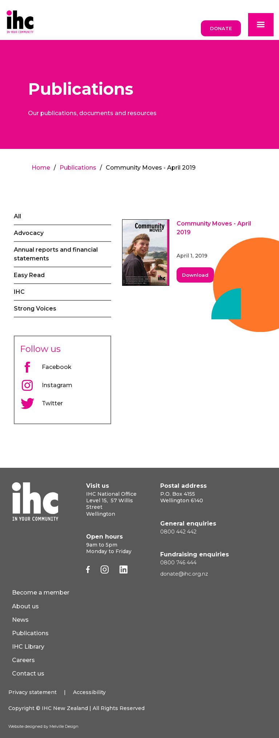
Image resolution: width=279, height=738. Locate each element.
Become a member (40, 592)
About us (25, 606)
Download (195, 275)
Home (41, 167)
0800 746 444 (178, 562)
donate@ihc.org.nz (184, 574)
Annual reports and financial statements (56, 254)
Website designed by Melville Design (43, 726)
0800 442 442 (178, 531)
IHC (19, 291)
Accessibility (89, 692)
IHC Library (28, 646)
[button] (261, 24)
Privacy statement (32, 692)
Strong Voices (35, 308)
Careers (23, 660)
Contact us (28, 673)
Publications (78, 167)
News (20, 619)
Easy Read (29, 275)
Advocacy (29, 233)
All (17, 216)
